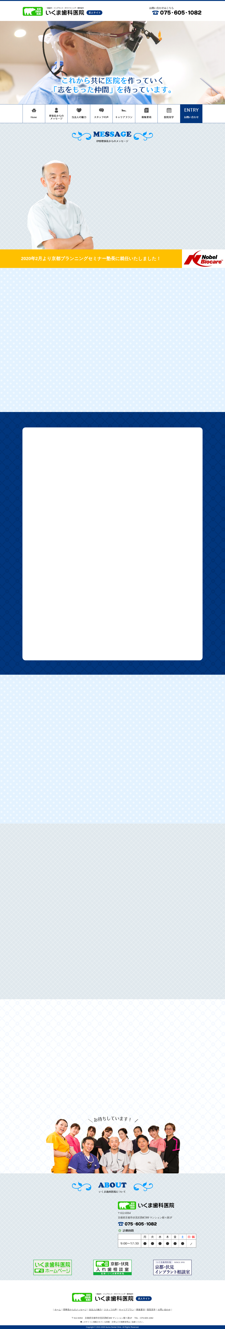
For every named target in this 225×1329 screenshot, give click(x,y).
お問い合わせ (191, 113)
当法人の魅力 (79, 113)
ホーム (57, 1309)
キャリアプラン (124, 113)
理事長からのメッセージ (56, 113)
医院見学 (169, 113)
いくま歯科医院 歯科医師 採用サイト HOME (34, 113)
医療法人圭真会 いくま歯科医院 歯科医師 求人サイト (63, 11)
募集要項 (146, 113)
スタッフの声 (101, 113)
